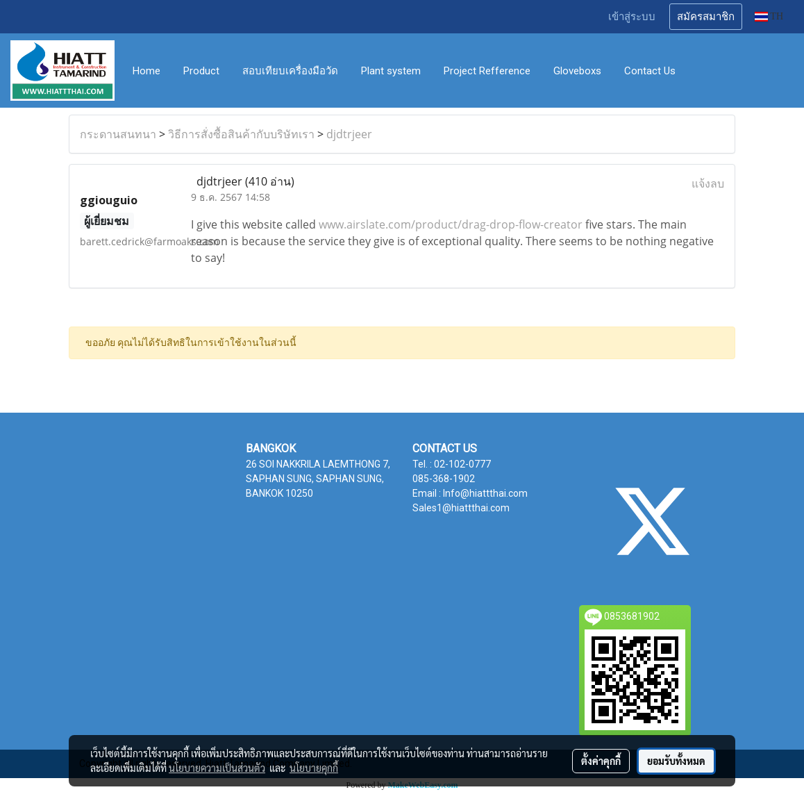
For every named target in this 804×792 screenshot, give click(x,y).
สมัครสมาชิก (706, 16)
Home (146, 71)
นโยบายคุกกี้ (314, 767)
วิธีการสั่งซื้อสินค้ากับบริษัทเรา (241, 134)
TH (769, 16)
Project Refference (487, 71)
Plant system (391, 71)
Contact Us (650, 71)
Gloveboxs (577, 71)
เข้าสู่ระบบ (631, 16)
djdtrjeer (349, 134)
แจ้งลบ (708, 183)
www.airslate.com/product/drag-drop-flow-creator (451, 224)
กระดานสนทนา (118, 134)
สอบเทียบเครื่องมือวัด (290, 71)
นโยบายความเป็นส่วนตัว (217, 767)
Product (201, 71)
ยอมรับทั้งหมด (676, 760)
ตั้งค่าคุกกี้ (601, 760)
